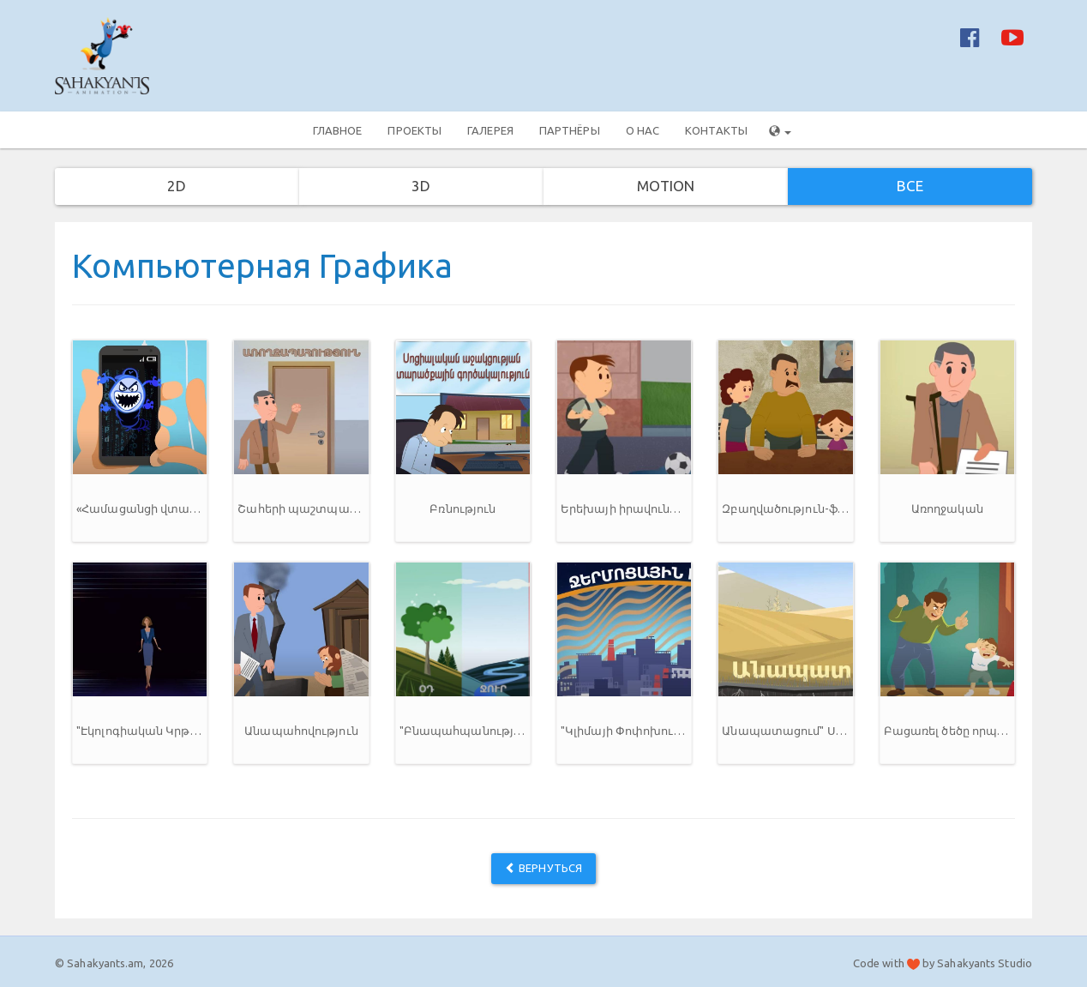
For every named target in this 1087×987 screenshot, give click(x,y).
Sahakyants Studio (984, 963)
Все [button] (909, 186)
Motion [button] (666, 186)
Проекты (414, 130)
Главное (338, 130)
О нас (643, 130)
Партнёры (569, 130)
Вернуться (543, 868)
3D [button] (420, 186)
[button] (139, 441)
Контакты (716, 130)
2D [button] (176, 186)
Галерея (490, 130)
